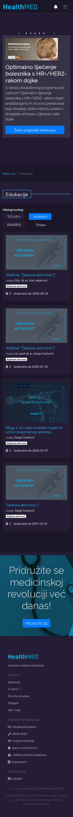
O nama (13, 689)
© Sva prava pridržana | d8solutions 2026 (36, 788)
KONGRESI (14, 224)
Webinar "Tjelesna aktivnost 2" (30, 274)
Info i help (14, 710)
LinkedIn (15, 778)
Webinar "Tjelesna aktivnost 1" (30, 347)
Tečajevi (13, 703)
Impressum (17, 762)
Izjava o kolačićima (22, 748)
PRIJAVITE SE (36, 623)
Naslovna (9, 173)
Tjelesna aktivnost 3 (22, 504)
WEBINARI (40, 216)
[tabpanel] (36, 86)
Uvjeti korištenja (21, 741)
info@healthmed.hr (22, 727)
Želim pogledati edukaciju (35, 129)
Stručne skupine (18, 696)
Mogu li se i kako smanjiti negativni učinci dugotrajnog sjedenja (34, 429)
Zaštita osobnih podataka (27, 755)
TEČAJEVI (13, 216)
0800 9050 (17, 734)
